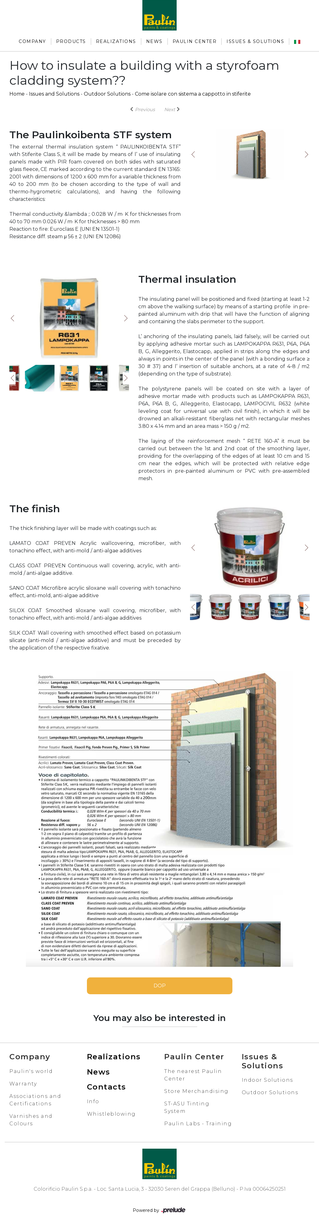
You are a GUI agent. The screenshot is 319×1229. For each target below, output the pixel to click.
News (154, 41)
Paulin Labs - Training (198, 1124)
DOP (160, 986)
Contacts (106, 1086)
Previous (193, 155)
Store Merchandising (196, 1091)
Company (32, 41)
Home (17, 94)
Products (71, 41)
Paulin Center (195, 41)
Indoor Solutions (267, 1080)
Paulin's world (31, 1071)
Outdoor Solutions (107, 94)
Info (93, 1101)
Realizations (116, 41)
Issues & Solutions (255, 41)
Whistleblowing (111, 1114)
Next (306, 155)
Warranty (23, 1084)
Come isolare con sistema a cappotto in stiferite (193, 94)
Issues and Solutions (54, 94)
